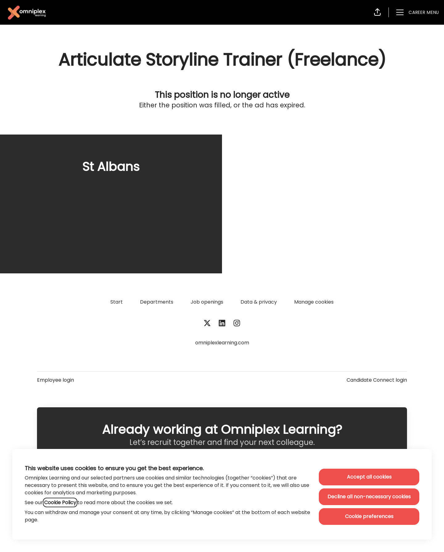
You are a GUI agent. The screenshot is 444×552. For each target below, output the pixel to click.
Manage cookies (314, 301)
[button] (377, 12)
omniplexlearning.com (222, 342)
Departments (156, 301)
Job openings (207, 301)
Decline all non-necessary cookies (369, 496)
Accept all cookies (369, 476)
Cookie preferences (369, 516)
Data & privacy (258, 301)
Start (116, 301)
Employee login (55, 380)
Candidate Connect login (377, 380)
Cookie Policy (60, 502)
